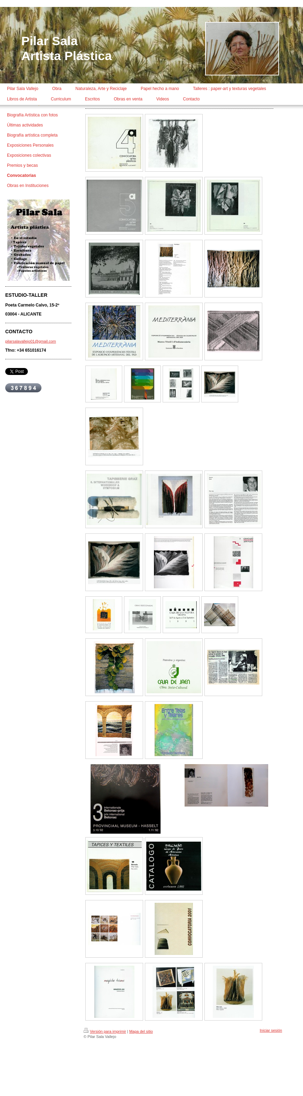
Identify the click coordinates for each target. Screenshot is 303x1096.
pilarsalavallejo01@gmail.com (30, 341)
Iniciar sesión (271, 1030)
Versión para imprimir (105, 1031)
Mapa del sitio (141, 1031)
